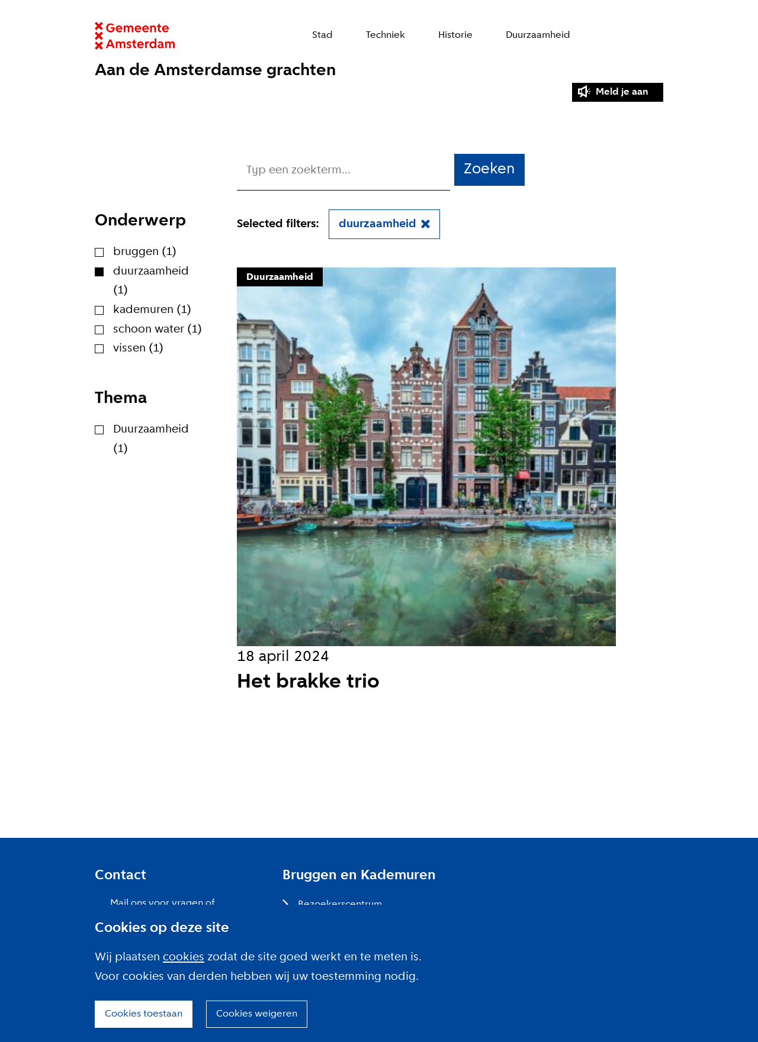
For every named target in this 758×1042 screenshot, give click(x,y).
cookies (183, 957)
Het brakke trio (308, 682)
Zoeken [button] (489, 169)
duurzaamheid (377, 224)
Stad (322, 35)
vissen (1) (138, 348)
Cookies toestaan (143, 1014)
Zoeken (657, 36)
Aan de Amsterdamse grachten (215, 70)
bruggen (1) (144, 252)
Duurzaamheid (538, 35)
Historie (455, 35)
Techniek (385, 35)
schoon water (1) (157, 329)
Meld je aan (622, 92)
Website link (135, 36)
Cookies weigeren (256, 1014)
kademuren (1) (152, 310)
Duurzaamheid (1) (151, 439)
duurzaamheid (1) (151, 281)
